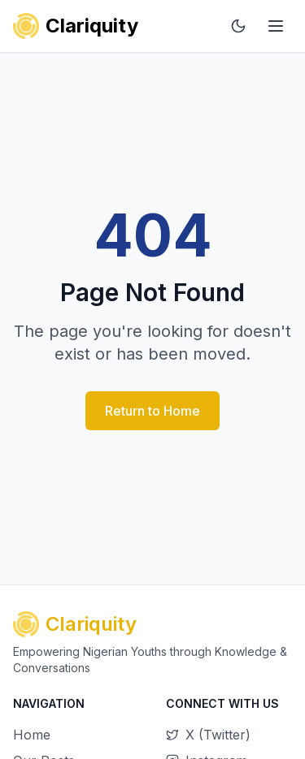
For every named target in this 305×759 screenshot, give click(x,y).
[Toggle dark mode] (238, 26)
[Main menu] (275, 26)
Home (31, 735)
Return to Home (152, 411)
